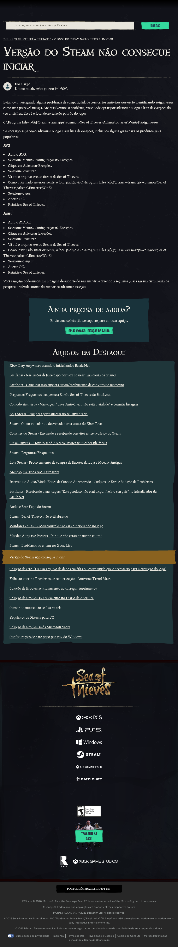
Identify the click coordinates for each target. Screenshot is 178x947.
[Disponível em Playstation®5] (89, 730)
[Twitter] (67, 793)
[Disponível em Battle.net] (89, 779)
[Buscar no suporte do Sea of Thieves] (70, 25)
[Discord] (101, 794)
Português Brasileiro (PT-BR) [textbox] (88, 889)
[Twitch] (76, 794)
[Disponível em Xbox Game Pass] (89, 767)
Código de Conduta (129, 936)
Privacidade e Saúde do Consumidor (89, 940)
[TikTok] (109, 794)
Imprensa (58, 936)
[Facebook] (59, 793)
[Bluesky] (118, 794)
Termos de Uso (75, 936)
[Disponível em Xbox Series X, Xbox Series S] (89, 718)
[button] (89, 889)
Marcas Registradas (155, 936)
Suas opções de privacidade (32, 936)
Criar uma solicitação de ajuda (89, 331)
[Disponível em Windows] (89, 742)
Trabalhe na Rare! (89, 836)
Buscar (155, 26)
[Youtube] (88, 794)
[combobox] (69, 25)
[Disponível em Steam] (89, 755)
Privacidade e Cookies (101, 936)
